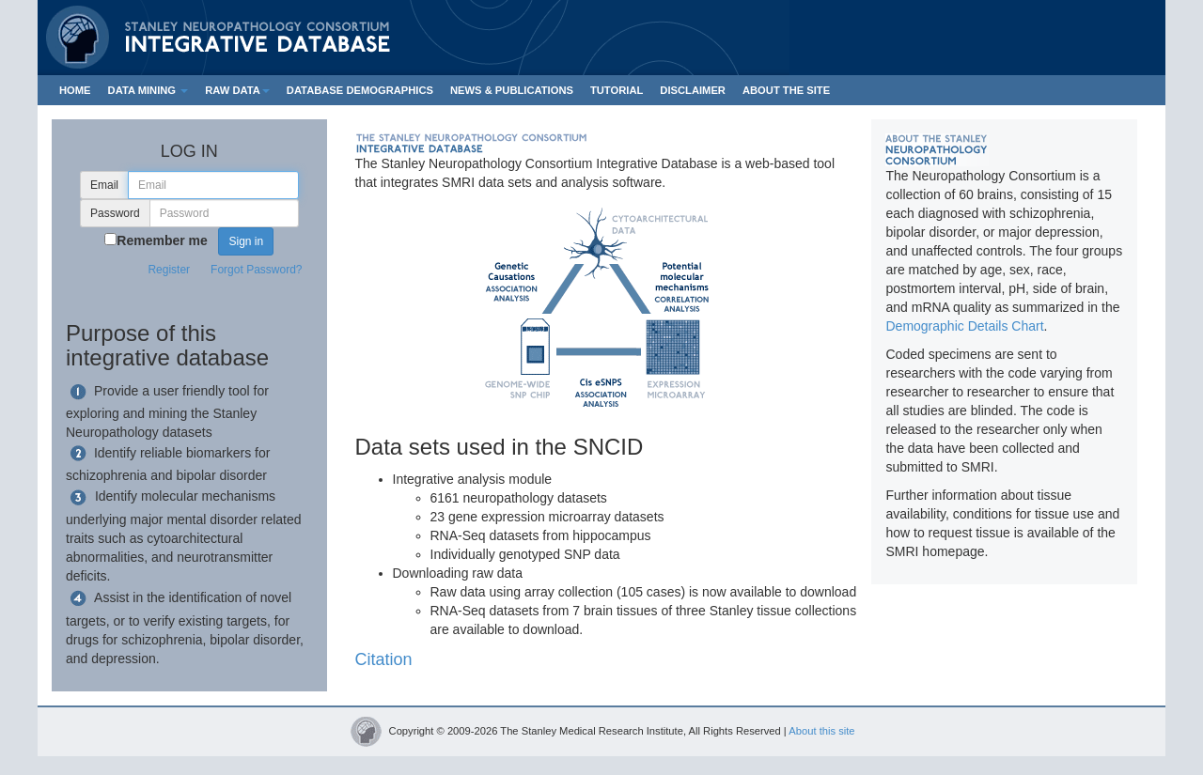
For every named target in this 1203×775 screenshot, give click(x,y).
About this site (821, 730)
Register (169, 269)
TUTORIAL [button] (616, 90)
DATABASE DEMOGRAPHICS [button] (360, 90)
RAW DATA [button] (237, 90)
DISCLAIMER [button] (693, 90)
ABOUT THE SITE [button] (786, 90)
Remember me (162, 240)
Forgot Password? (256, 269)
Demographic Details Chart (964, 325)
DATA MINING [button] (148, 90)
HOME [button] (75, 90)
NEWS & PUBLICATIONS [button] (511, 90)
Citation (384, 659)
